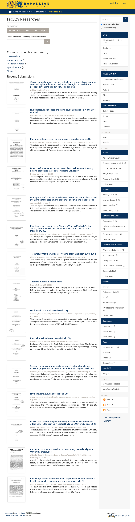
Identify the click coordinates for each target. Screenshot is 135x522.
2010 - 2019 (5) (109, 326)
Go (47, 42)
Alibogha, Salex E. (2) (111, 179)
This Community (108, 28)
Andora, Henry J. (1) (110, 255)
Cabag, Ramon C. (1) (110, 260)
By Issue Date (14, 30)
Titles (34, 30)
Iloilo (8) (106, 287)
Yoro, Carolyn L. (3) (110, 174)
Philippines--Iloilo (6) (111, 292)
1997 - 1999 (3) (109, 337)
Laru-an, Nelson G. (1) (111, 200)
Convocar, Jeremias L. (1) (112, 234)
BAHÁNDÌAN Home (18, 12)
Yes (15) (106, 374)
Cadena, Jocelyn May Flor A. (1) (114, 227)
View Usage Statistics (111, 384)
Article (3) (107, 353)
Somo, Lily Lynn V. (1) (111, 211)
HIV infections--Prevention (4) (113, 309)
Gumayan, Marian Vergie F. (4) (114, 163)
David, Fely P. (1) (109, 239)
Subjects (43, 30)
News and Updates (110, 64)
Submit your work (110, 59)
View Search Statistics (111, 389)
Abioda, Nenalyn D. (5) (111, 158)
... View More (108, 184)
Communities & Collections (113, 79)
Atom (107, 410)
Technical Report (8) (111, 347)
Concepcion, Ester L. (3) (112, 168)
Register (106, 142)
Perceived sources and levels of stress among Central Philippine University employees (61, 450)
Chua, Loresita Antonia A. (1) (114, 266)
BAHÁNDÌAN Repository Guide (112, 41)
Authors (26, 30)
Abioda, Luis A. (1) (110, 195)
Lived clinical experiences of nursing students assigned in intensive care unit (63, 110)
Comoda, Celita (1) (110, 271)
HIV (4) (105, 297)
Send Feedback (19, 513)
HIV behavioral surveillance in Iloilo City (49, 310)
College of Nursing (36, 12)
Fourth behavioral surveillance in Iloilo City (50, 338)
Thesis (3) (107, 358)
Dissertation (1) (109, 363)
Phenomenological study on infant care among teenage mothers (61, 139)
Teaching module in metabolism (46, 281)
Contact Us (9, 513)
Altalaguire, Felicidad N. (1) (113, 250)
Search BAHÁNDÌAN (110, 24)
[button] (114, 3)
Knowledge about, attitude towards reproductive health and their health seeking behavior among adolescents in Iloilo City (62, 479)
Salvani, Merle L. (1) (110, 205)
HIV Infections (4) (109, 303)
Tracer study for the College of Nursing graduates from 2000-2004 (63, 254)
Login (105, 137)
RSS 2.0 (108, 405)
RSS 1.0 (108, 399)
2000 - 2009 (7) (109, 331)
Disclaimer (107, 48)
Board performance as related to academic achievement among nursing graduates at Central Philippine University (61, 169)
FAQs (105, 53)
